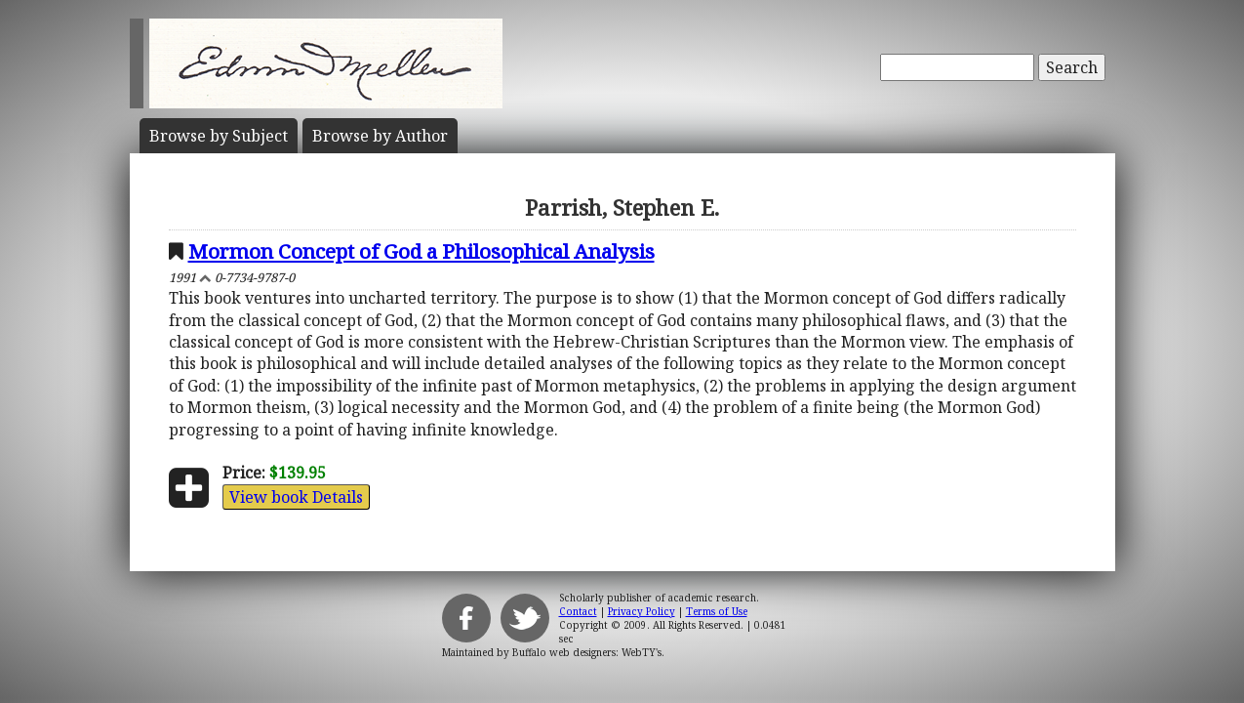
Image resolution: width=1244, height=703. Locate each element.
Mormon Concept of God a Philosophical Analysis (421, 251)
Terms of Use (716, 611)
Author (380, 136)
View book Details (296, 497)
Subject (218, 136)
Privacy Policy (641, 611)
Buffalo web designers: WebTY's (587, 652)
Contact (578, 611)
